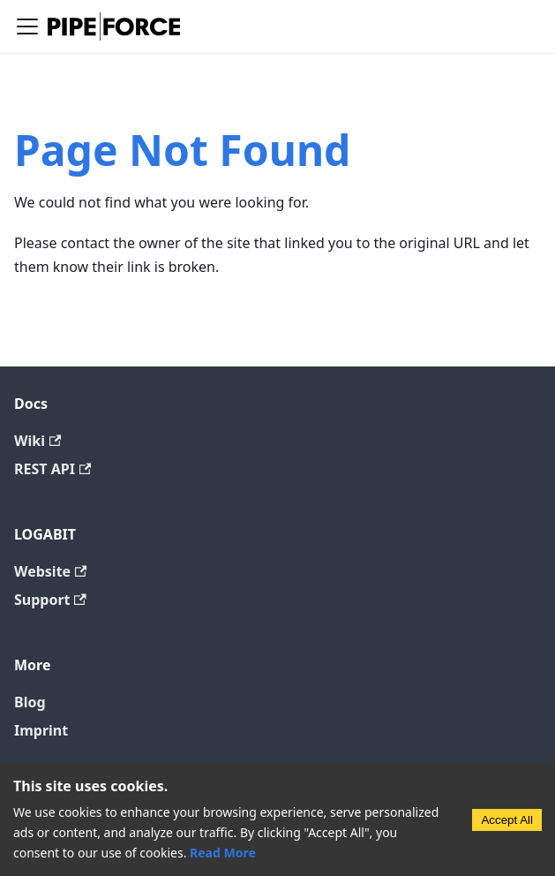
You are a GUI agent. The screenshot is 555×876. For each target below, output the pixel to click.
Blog (30, 702)
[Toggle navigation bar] (27, 26)
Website (50, 571)
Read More (223, 852)
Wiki (37, 440)
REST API (52, 469)
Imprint (41, 730)
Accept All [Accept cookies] (507, 820)
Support (50, 599)
